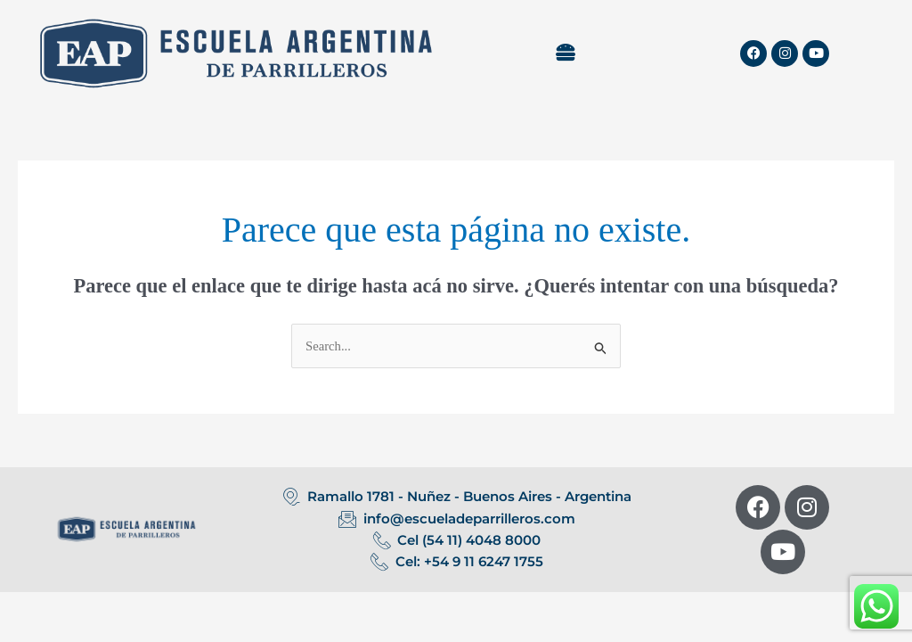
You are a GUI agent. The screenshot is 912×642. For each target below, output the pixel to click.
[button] (565, 53)
